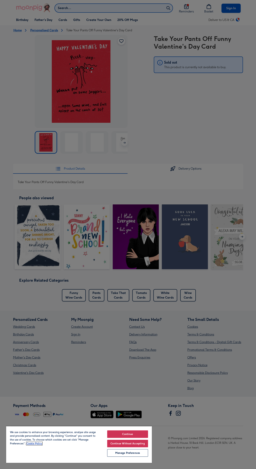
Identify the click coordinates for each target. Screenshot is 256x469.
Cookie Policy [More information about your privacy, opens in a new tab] (34, 443)
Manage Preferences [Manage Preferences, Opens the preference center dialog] (127, 453)
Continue (127, 434)
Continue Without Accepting (127, 443)
